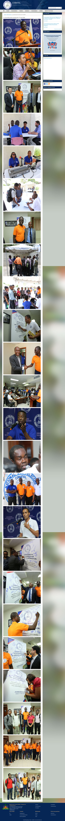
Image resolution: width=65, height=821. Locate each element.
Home (5, 14)
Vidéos (36, 814)
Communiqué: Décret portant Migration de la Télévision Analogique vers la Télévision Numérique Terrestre (52, 18)
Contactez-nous (12, 809)
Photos (36, 813)
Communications (53, 806)
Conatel (7, 10)
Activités (41, 10)
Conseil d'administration (23, 814)
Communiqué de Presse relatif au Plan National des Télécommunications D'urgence (51, 24)
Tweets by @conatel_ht (48, 58)
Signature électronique (49, 10)
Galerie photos (9, 14)
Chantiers (21, 10)
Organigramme (22, 813)
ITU (9, 813)
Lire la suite (46, 20)
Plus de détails (52, 50)
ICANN (10, 814)
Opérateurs (27, 10)
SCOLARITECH (53, 804)
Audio (36, 816)
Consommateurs (34, 10)
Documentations (14, 10)
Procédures (37, 807)
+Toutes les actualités (57, 29)
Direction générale (23, 816)
